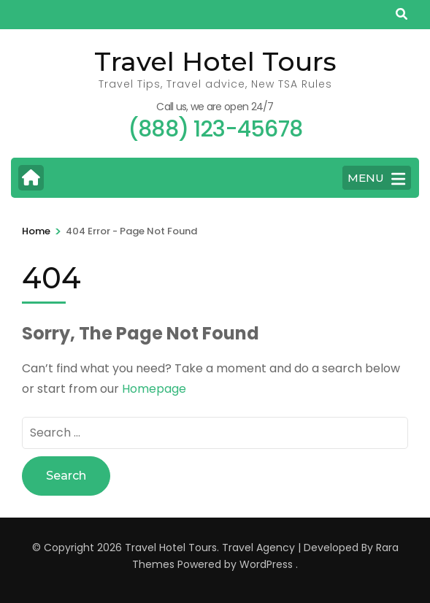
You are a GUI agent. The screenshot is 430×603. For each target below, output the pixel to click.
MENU (376, 179)
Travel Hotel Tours (215, 61)
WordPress (266, 564)
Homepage (154, 388)
